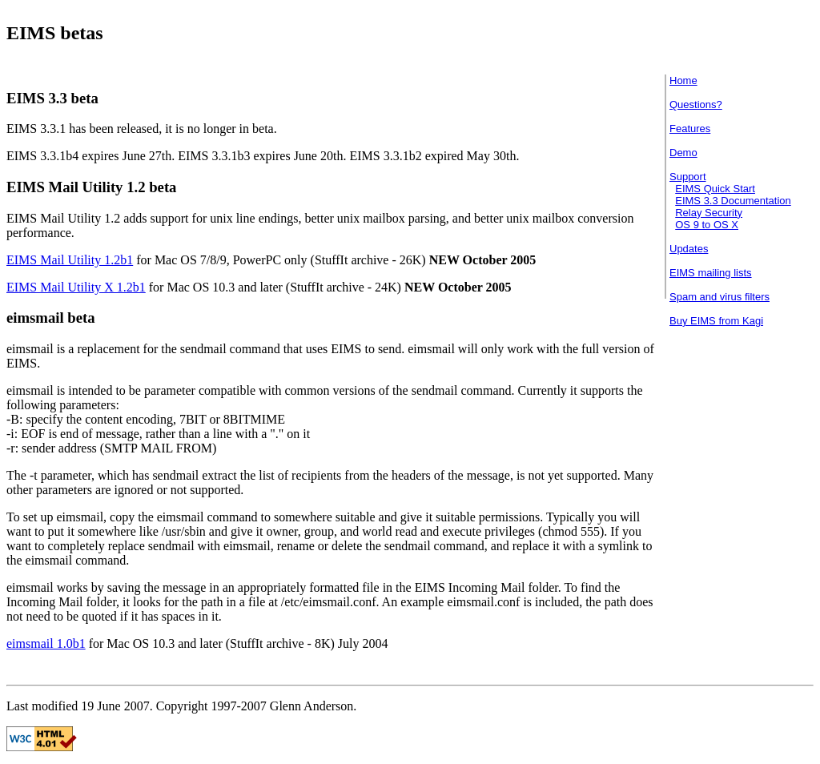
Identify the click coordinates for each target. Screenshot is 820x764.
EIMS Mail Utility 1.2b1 (69, 260)
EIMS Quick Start (715, 189)
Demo (683, 153)
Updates (688, 249)
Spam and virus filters (719, 297)
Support (687, 177)
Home (683, 80)
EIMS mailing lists (710, 273)
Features (689, 129)
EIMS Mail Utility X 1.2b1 (76, 287)
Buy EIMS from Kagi (716, 321)
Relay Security (708, 213)
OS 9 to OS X (706, 225)
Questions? (695, 105)
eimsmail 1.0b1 (46, 643)
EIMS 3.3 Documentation (733, 201)
